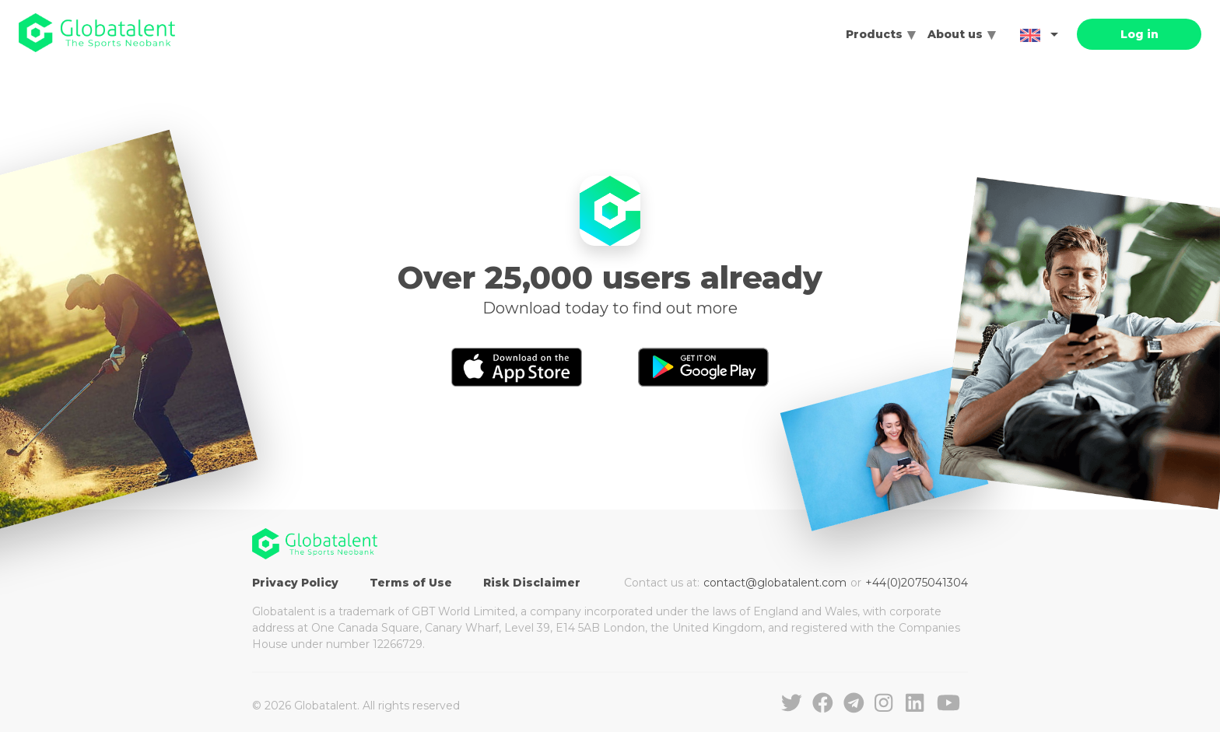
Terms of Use (411, 583)
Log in (1139, 34)
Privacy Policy (295, 583)
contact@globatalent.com (775, 583)
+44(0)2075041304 (916, 583)
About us (955, 34)
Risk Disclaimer (531, 583)
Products (874, 34)
